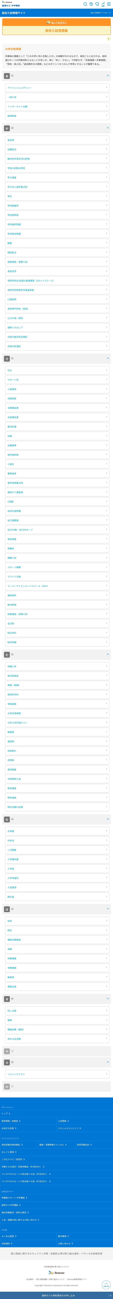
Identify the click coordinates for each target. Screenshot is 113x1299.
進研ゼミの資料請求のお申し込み (58, 1295)
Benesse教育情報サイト (76, 1279)
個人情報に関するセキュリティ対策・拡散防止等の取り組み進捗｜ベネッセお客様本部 (56, 1253)
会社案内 (30, 1279)
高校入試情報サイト (14, 13)
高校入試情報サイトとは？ (99, 13)
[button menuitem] (103, 4)
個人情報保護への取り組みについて (50, 1279)
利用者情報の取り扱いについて (56, 1266)
